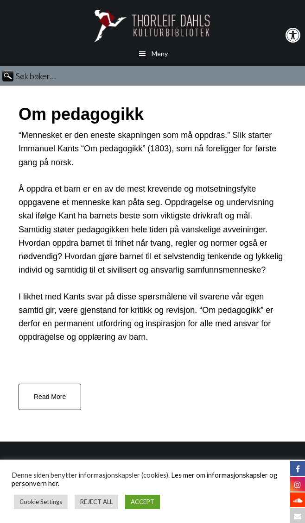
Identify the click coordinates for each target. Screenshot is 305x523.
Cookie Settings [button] (40, 501)
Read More (50, 396)
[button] (293, 35)
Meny (160, 53)
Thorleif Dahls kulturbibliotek (152, 25)
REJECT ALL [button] (96, 501)
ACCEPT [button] (142, 501)
